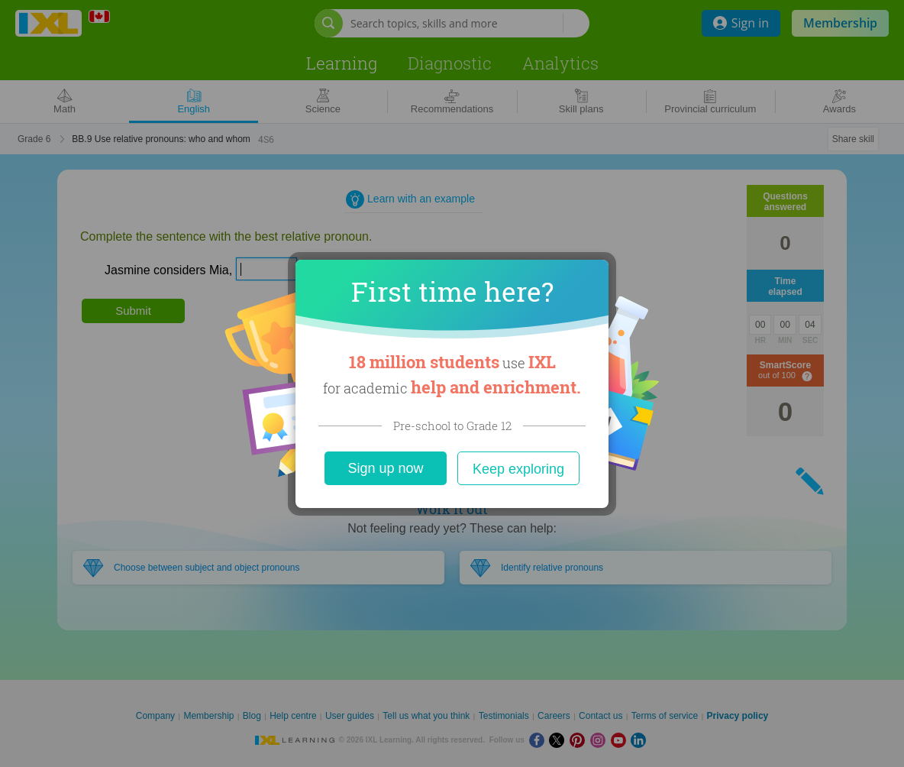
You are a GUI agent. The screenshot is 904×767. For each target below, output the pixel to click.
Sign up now (385, 468)
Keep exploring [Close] (518, 469)
